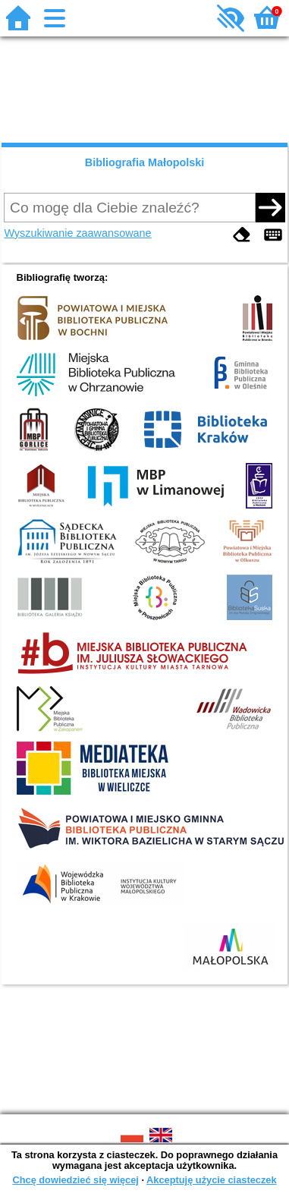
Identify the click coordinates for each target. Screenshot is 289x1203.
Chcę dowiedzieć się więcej (75, 1180)
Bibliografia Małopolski (145, 162)
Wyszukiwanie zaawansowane (77, 233)
